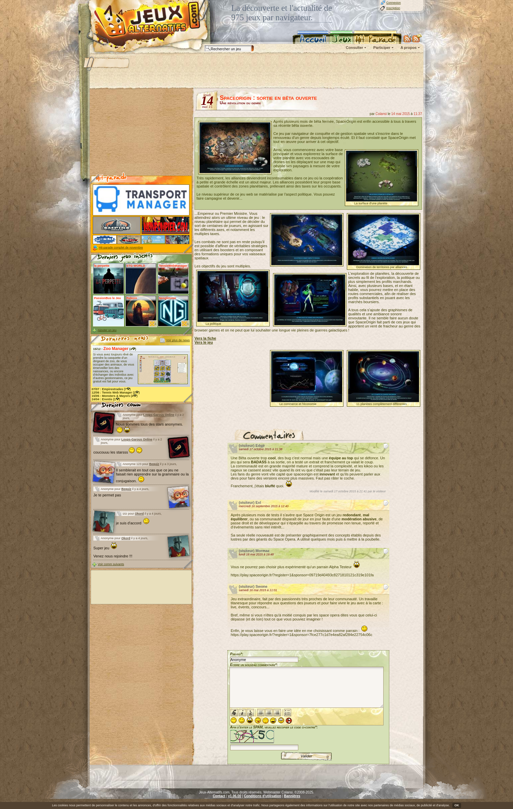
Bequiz (154, 464)
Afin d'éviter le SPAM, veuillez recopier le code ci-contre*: (274, 737)
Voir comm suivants (111, 564)
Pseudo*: (236, 654)
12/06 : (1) (116, 392)
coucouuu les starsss (118, 452)
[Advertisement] (256, 71)
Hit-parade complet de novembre (121, 247)
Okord (139, 513)
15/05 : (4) (115, 396)
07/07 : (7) (111, 389)
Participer (381, 48)
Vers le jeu (203, 342)
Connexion (393, 2)
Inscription (393, 8)
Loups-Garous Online (158, 414)
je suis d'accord (133, 523)
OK (456, 805)
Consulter (354, 48)
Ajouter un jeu (107, 330)
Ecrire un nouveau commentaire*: (254, 665)
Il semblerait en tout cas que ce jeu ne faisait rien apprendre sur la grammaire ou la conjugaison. (152, 475)
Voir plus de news (178, 340)
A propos (408, 48)
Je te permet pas (107, 495)
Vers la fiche (205, 338)
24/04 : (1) (106, 399)
